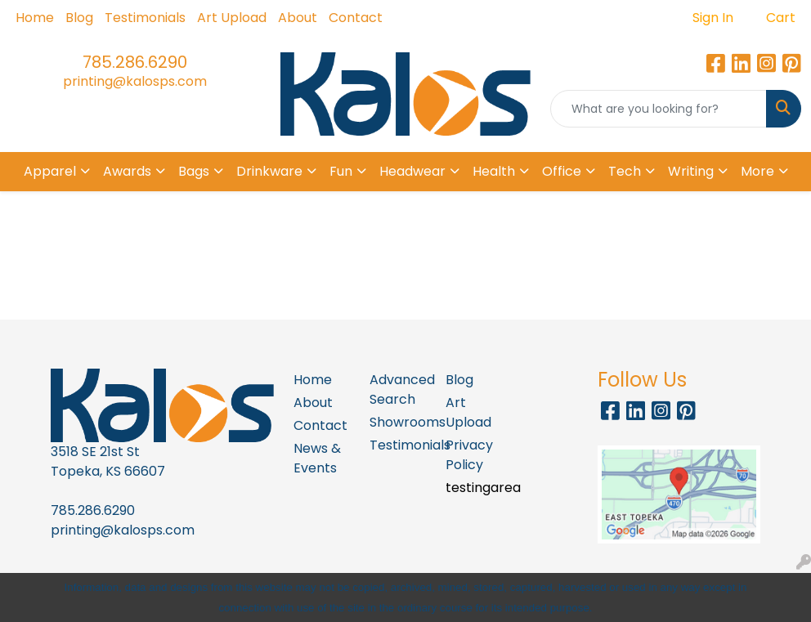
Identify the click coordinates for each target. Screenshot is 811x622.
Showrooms (398, 422)
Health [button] (494, 171)
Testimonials (145, 17)
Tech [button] (624, 171)
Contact (356, 17)
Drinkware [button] (269, 171)
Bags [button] (193, 171)
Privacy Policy (469, 455)
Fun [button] (340, 171)
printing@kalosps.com (135, 81)
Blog (79, 17)
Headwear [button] (412, 171)
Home (35, 17)
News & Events (317, 458)
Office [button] (561, 171)
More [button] (757, 171)
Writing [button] (691, 171)
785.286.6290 (135, 62)
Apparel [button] (50, 171)
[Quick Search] (658, 109)
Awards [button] (127, 171)
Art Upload (232, 17)
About (297, 17)
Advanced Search (398, 389)
